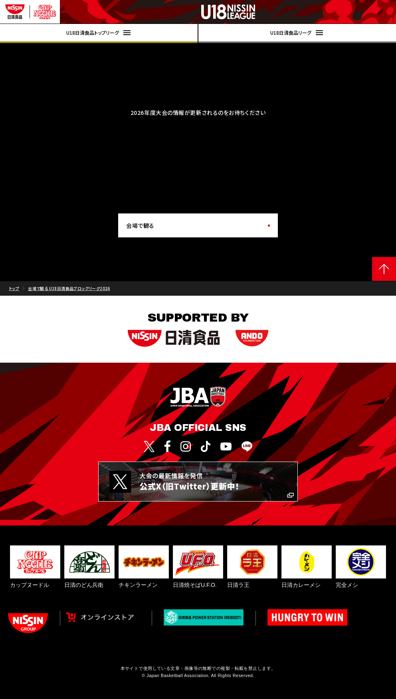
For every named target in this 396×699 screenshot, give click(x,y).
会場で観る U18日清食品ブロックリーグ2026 (69, 288)
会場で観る (140, 225)
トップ (14, 288)
